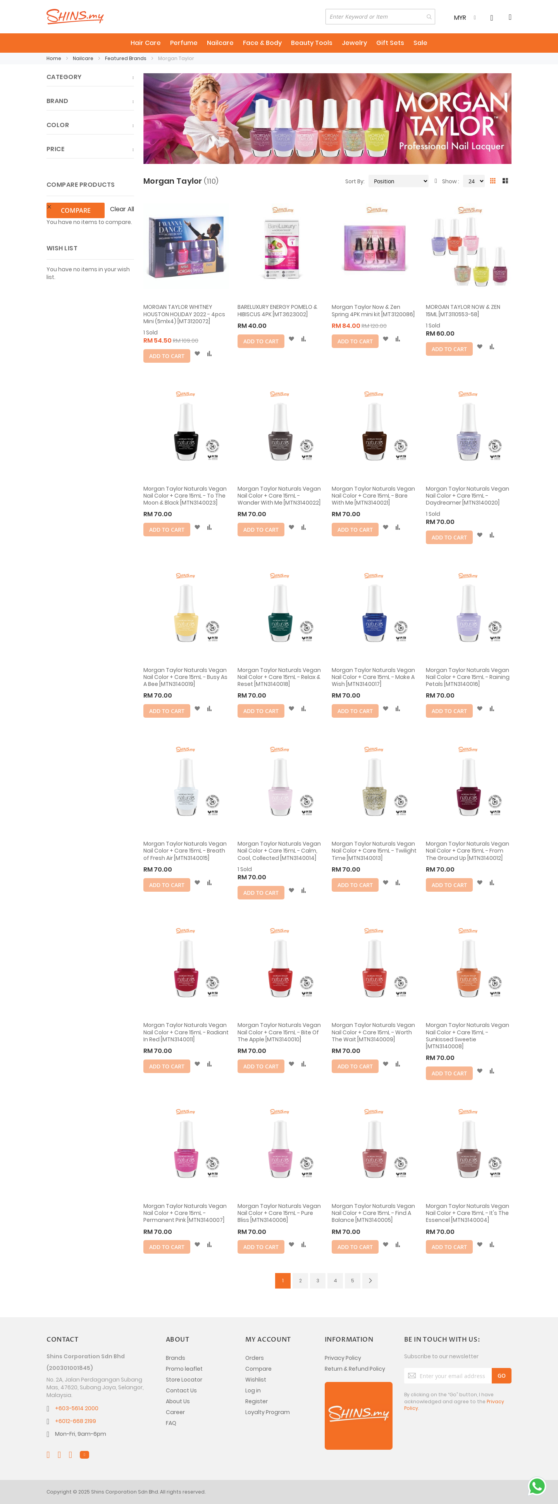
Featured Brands (126, 58)
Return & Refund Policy (355, 1369)
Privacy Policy (343, 1358)
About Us (178, 1401)
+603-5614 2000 (76, 1408)
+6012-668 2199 (75, 1421)
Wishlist (255, 1379)
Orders (254, 1358)
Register (256, 1401)
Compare (258, 1369)
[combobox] (380, 16)
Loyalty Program (267, 1412)
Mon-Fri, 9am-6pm (80, 1434)
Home (54, 58)
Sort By (354, 181)
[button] (197, 353)
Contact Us (181, 1390)
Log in (253, 1390)
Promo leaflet (184, 1369)
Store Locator (184, 1379)
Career (175, 1412)
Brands (175, 1358)
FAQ (171, 1423)
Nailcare (84, 58)
